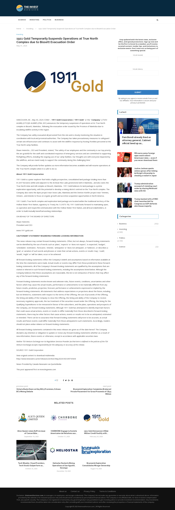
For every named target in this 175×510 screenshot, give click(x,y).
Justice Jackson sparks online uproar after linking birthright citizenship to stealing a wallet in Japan (145, 171)
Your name (138, 58)
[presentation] (137, 82)
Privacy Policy (89, 491)
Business (59, 20)
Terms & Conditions (107, 491)
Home (18, 29)
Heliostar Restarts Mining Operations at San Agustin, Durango (63, 465)
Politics (47, 20)
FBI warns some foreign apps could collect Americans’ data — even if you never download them (145, 156)
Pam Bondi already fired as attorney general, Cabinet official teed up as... (136, 140)
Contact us (75, 491)
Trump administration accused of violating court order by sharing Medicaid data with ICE (145, 187)
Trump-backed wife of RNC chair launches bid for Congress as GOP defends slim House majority (146, 202)
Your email (138, 72)
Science (22, 20)
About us (63, 491)
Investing (34, 20)
